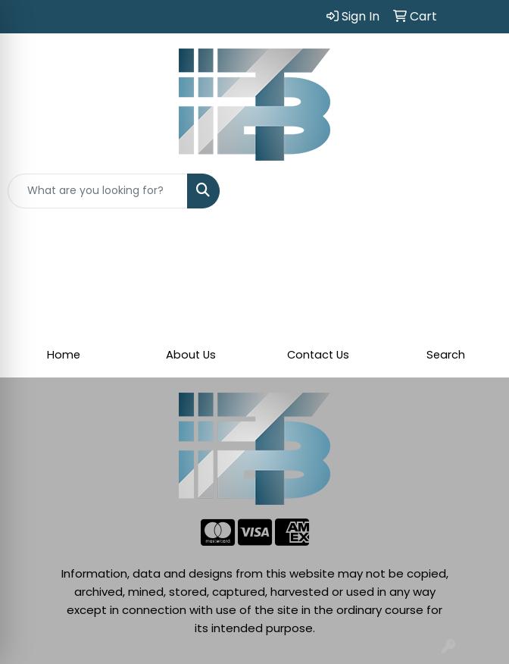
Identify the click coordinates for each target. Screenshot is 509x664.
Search (445, 354)
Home (63, 354)
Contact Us (318, 354)
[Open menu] (479, 191)
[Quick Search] (98, 191)
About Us (191, 354)
